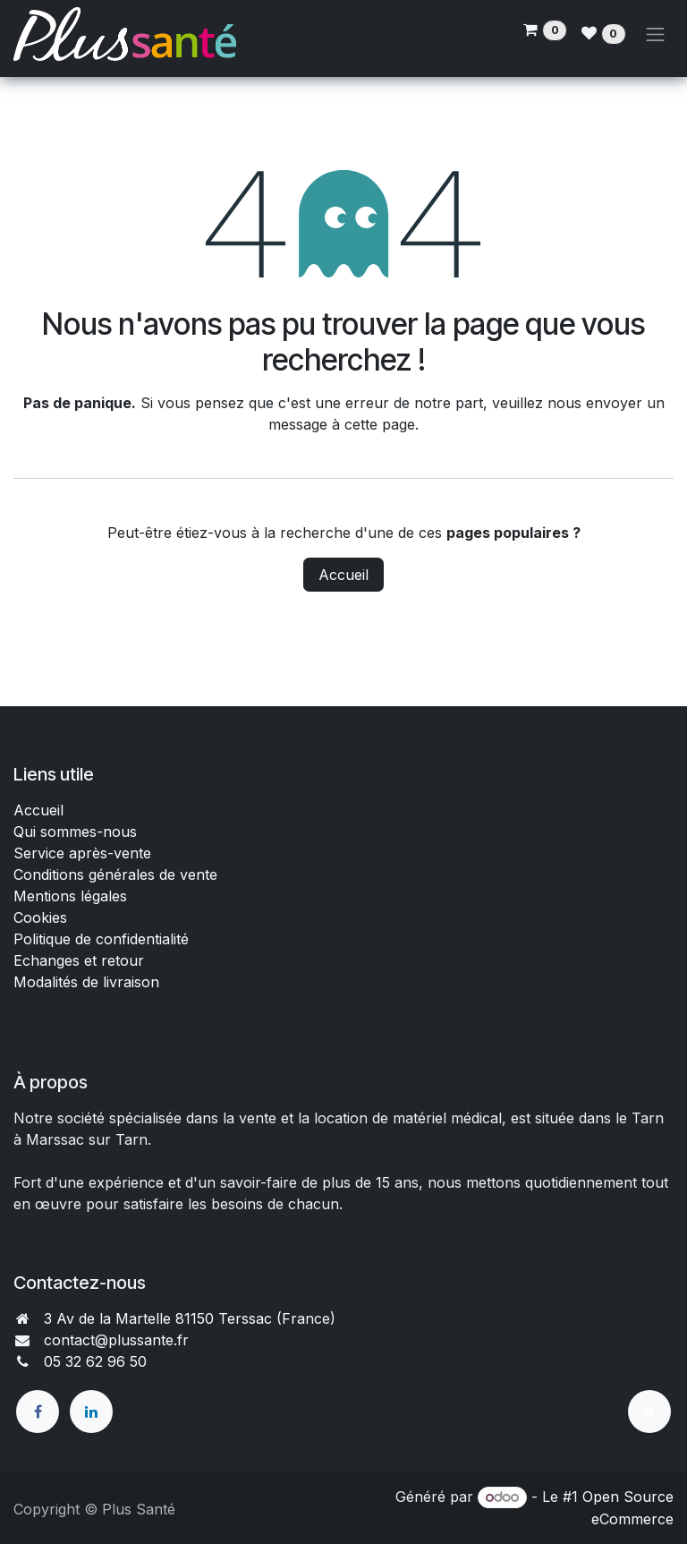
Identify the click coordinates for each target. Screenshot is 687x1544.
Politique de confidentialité (101, 939)
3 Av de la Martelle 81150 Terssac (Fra (174, 1318)
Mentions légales (70, 896)
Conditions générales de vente (117, 874)
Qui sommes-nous (75, 831)
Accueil (343, 575)
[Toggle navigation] (655, 34)
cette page (379, 424)
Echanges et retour (78, 960)
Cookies (40, 917)
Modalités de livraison (86, 982)
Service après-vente (82, 853)
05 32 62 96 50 (95, 1361)
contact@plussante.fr (116, 1340)
